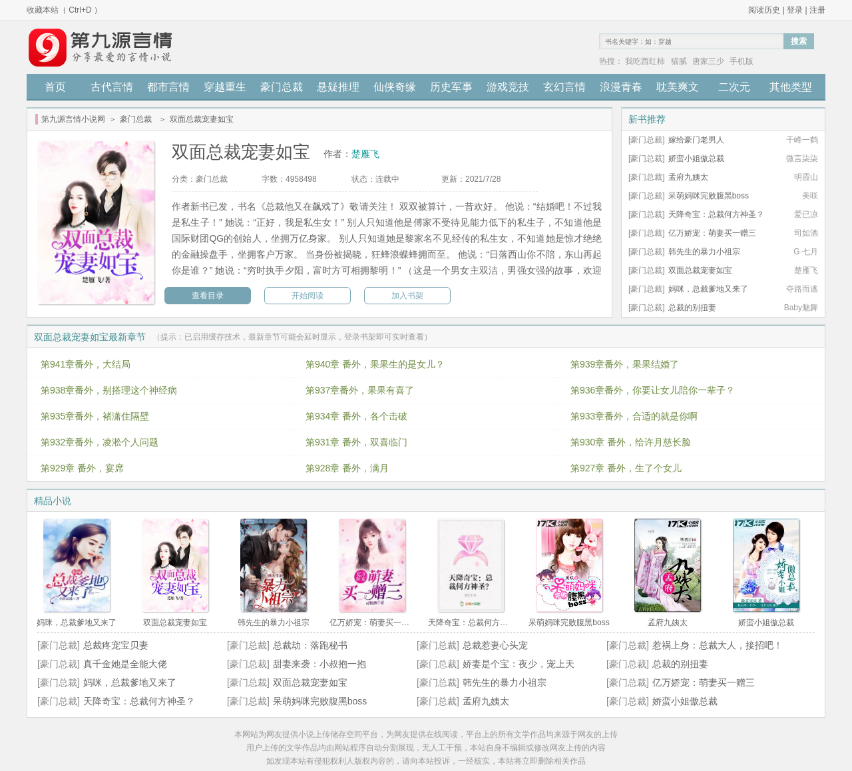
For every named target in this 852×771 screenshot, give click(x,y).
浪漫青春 (621, 87)
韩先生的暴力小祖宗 (704, 251)
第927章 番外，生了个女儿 (626, 468)
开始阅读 (307, 295)
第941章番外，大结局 (85, 364)
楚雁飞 (365, 153)
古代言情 (112, 87)
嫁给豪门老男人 (696, 139)
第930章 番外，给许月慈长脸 (630, 442)
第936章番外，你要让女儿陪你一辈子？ (652, 390)
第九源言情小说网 (73, 119)
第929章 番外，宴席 (82, 468)
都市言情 (168, 87)
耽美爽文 (677, 87)
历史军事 (451, 87)
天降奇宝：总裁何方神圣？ (716, 214)
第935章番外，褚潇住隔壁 (95, 416)
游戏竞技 (508, 87)
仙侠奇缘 (394, 87)
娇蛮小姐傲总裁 (696, 158)
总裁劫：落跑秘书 (310, 645)
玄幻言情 (564, 87)
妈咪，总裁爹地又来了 (708, 289)
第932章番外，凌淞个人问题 (99, 442)
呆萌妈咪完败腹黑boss (708, 195)
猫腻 (679, 61)
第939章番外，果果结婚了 (624, 364)
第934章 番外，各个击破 (356, 416)
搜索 (799, 41)
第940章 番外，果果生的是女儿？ (375, 364)
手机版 (741, 61)
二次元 (734, 87)
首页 (55, 87)
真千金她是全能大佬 (125, 663)
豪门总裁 (281, 87)
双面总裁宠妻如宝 (700, 270)
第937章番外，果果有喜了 (360, 390)
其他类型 (790, 87)
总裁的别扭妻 (692, 307)
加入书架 (407, 295)
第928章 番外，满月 (347, 468)
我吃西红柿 (645, 61)
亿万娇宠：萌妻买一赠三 (712, 233)
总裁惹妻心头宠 (495, 645)
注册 (817, 10)
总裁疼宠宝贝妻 (115, 645)
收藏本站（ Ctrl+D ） (64, 10)
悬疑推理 (338, 87)
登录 (795, 10)
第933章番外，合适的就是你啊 (634, 416)
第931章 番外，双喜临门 (356, 442)
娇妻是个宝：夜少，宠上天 (518, 663)
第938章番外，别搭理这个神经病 (109, 390)
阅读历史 (764, 10)
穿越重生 (225, 87)
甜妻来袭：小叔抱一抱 (319, 663)
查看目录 (208, 295)
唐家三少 (708, 61)
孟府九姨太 (688, 177)
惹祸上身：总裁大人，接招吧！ (717, 645)
